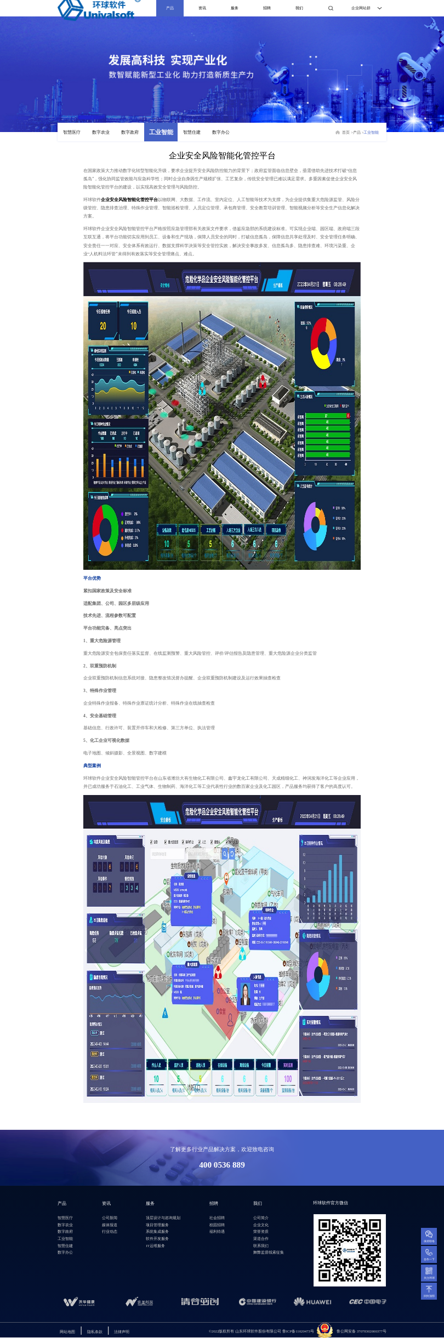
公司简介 (261, 1218)
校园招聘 (217, 1225)
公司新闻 (109, 1218)
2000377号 (377, 1331)
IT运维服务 (155, 1246)
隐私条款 (95, 1332)
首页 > (347, 132)
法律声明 (121, 1332)
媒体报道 (109, 1225)
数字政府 (130, 132)
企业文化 (261, 1225)
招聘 (267, 8)
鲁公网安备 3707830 (353, 1331)
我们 (299, 8)
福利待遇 (217, 1231)
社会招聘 (217, 1218)
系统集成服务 (157, 1231)
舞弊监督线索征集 (268, 1252)
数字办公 (221, 132)
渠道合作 (261, 1238)
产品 (170, 8)
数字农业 (101, 132)
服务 (234, 8)
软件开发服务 (157, 1238)
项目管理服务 (157, 1225)
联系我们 (261, 1246)
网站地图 (67, 1332)
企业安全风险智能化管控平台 (129, 199)
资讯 (202, 8)
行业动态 (109, 1231)
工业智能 (161, 132)
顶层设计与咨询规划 (163, 1218)
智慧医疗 (72, 132)
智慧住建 (192, 132)
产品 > (358, 132)
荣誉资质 (261, 1231)
